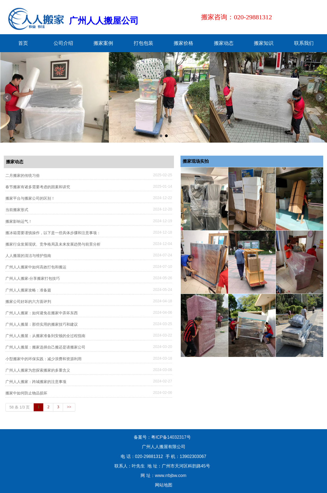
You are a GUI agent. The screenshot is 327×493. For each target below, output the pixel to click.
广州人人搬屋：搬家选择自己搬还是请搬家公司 (45, 347)
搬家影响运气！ (18, 221)
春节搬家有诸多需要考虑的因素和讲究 (37, 187)
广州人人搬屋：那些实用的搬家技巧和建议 (41, 324)
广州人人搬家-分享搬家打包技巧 (32, 279)
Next (320, 97)
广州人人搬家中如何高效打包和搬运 (35, 267)
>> (69, 407)
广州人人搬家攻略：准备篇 (28, 290)
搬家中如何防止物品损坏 (26, 393)
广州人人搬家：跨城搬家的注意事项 (35, 382)
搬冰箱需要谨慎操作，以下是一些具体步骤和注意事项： (53, 233)
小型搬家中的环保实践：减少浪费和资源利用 (43, 359)
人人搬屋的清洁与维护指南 (28, 256)
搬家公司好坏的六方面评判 (28, 302)
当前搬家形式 (16, 210)
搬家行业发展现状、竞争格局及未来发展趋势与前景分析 (53, 244)
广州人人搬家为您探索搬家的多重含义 (37, 370)
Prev (7, 97)
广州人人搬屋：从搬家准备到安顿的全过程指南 (45, 336)
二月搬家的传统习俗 (22, 176)
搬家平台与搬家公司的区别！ (30, 198)
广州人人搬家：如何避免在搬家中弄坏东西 (41, 313)
